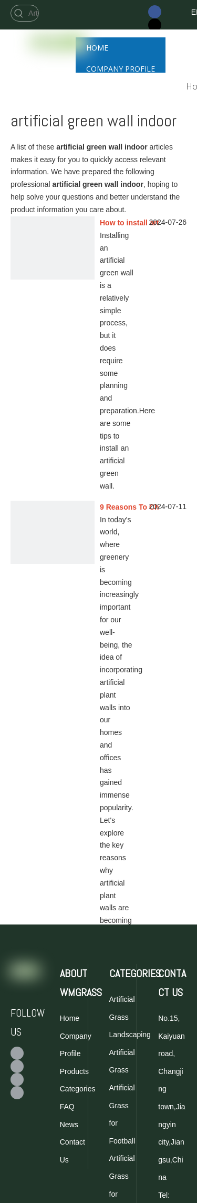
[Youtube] (17, 1079)
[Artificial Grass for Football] (32, 13)
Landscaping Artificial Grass (130, 1052)
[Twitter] (154, 25)
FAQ (67, 1106)
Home (69, 1018)
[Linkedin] (17, 1092)
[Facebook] (154, 11)
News (69, 1124)
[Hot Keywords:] (19, 13)
